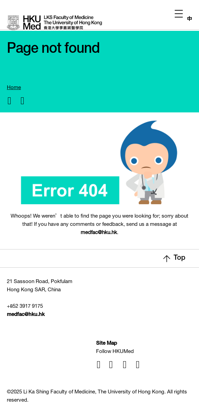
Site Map (106, 343)
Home (14, 87)
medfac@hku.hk (99, 232)
